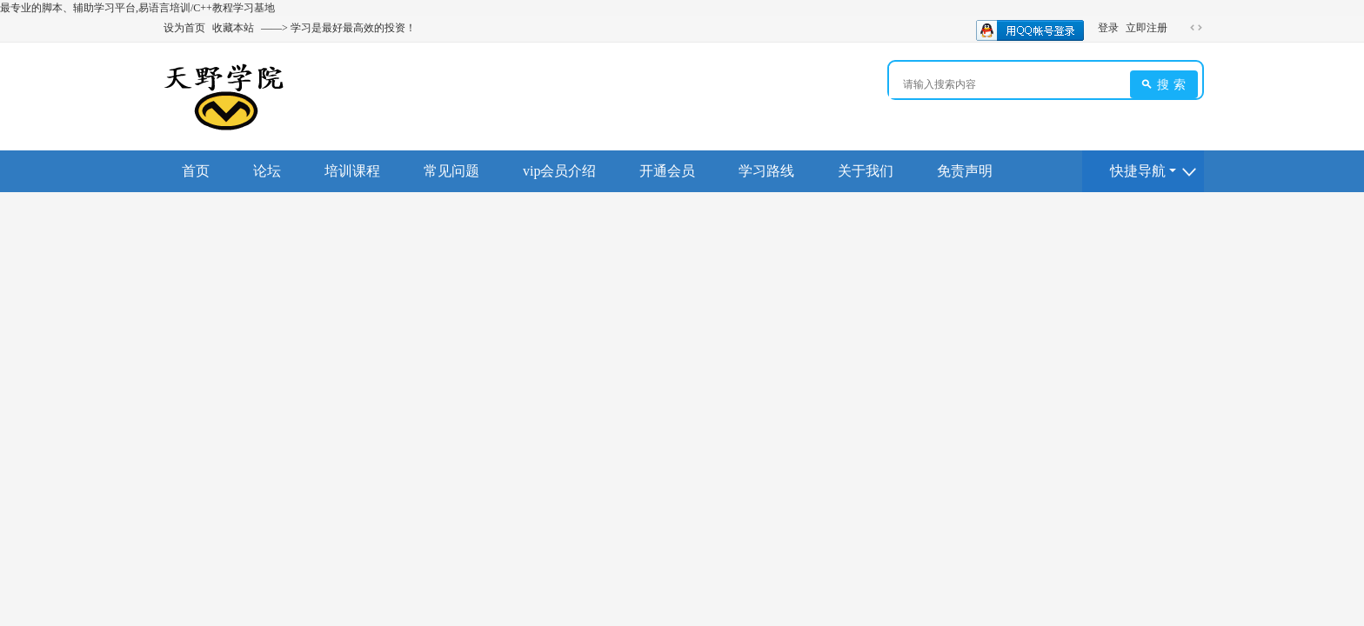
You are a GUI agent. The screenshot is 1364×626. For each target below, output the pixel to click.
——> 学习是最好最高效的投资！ (338, 28)
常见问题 (451, 170)
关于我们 (865, 170)
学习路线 (766, 170)
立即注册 (1146, 28)
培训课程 (352, 170)
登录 (1108, 28)
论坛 (267, 170)
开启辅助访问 (1179, 28)
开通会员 (667, 170)
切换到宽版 (1196, 28)
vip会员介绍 (559, 170)
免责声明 (965, 170)
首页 (196, 170)
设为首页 (184, 28)
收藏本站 (233, 28)
